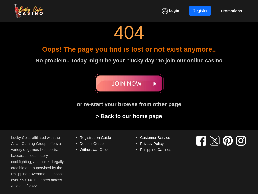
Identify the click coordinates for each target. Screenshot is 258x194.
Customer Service (155, 137)
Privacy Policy (152, 143)
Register (200, 11)
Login (170, 11)
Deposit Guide (92, 143)
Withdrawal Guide (94, 149)
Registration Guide (95, 137)
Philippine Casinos (155, 149)
